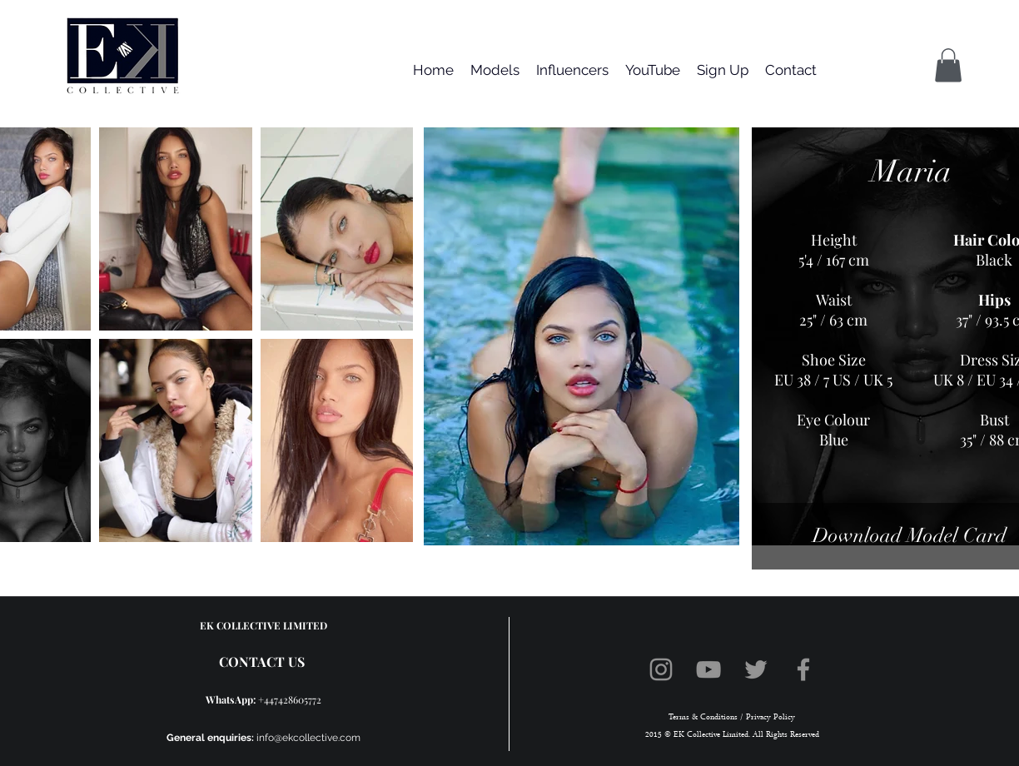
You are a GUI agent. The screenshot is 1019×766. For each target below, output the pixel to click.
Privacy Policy (769, 717)
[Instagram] (661, 669)
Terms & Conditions (703, 717)
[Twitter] (756, 669)
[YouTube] (708, 669)
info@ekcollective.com (308, 738)
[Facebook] (803, 669)
